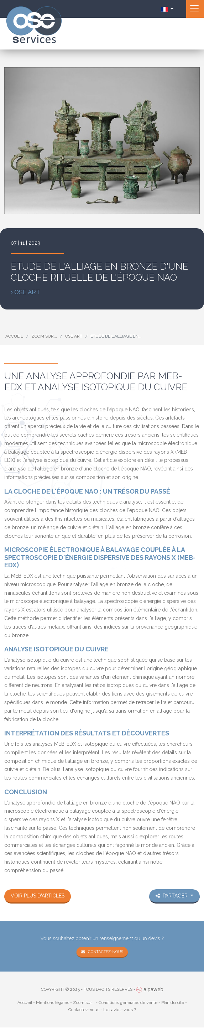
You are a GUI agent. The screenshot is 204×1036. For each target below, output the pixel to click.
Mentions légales (52, 1002)
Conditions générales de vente (128, 1002)
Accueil (14, 336)
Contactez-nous (105, 951)
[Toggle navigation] (195, 9)
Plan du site (172, 1002)
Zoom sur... (44, 336)
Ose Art (73, 336)
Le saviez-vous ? (119, 1009)
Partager (172, 896)
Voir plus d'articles (37, 896)
